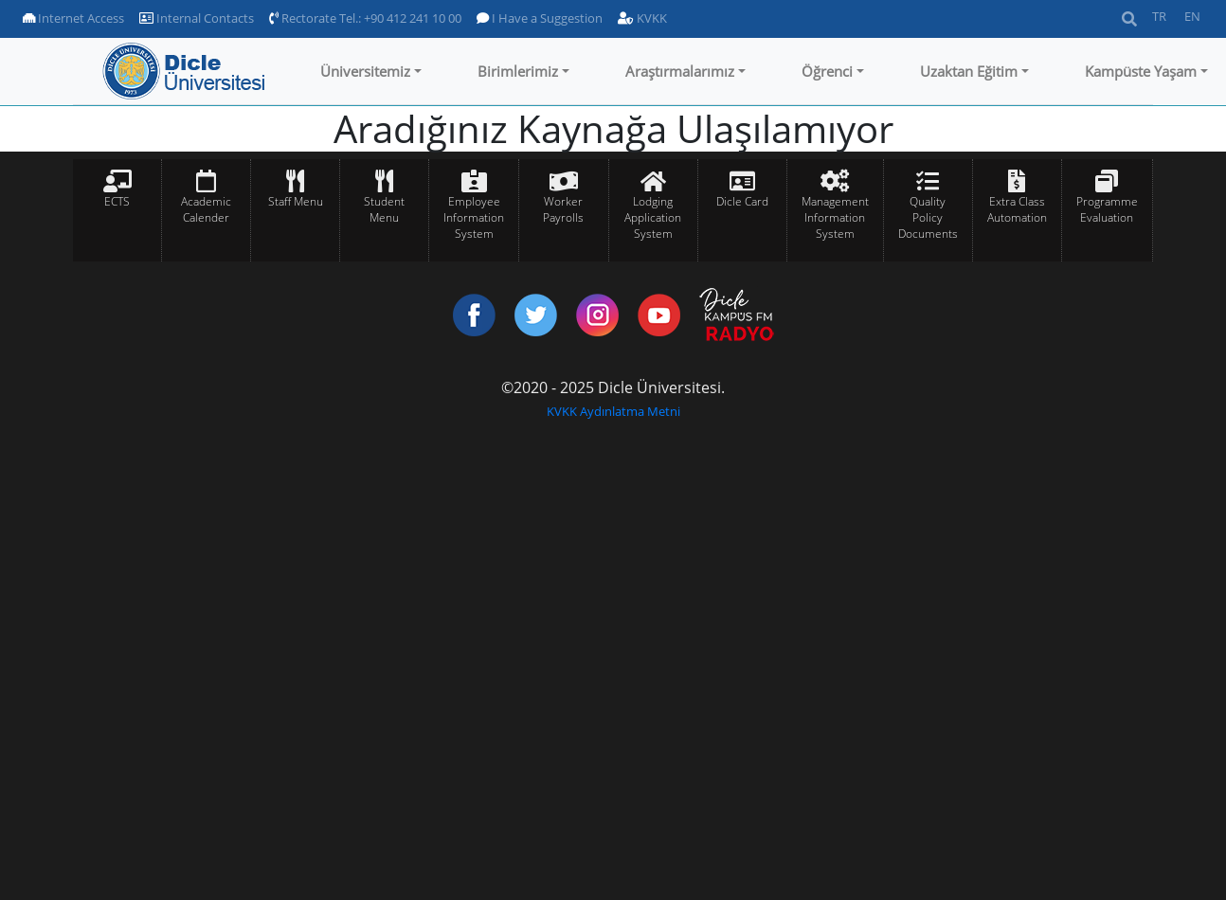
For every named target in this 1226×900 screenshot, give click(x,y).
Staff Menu (295, 201)
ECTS (117, 201)
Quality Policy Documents (928, 217)
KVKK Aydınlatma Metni (613, 411)
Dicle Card (742, 201)
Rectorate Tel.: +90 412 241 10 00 (365, 18)
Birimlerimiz (518, 71)
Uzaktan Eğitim (969, 71)
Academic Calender (206, 209)
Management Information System (835, 217)
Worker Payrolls (563, 209)
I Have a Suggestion (540, 18)
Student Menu (384, 209)
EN (1192, 16)
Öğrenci (827, 71)
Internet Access (73, 18)
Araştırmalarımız (679, 71)
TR (1159, 16)
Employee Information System (473, 217)
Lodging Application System (652, 217)
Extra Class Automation (1017, 209)
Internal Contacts (196, 18)
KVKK (642, 18)
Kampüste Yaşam (1141, 71)
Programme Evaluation (1107, 209)
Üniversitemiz (365, 71)
